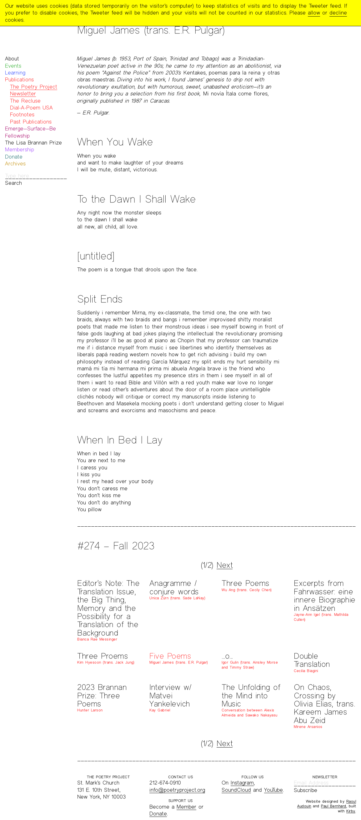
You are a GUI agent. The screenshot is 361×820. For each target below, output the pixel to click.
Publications (19, 79)
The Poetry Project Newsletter (33, 90)
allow (314, 12)
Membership (19, 149)
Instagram (242, 782)
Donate (14, 156)
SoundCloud (236, 790)
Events (13, 65)
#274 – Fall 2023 (115, 545)
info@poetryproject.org (177, 790)
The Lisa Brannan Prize (33, 142)
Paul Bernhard (333, 806)
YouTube (273, 790)
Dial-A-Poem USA (31, 107)
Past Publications (31, 121)
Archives (15, 163)
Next (225, 565)
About (12, 58)
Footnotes (22, 114)
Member (186, 806)
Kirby (350, 811)
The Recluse (25, 100)
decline (338, 12)
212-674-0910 (165, 782)
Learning (15, 72)
